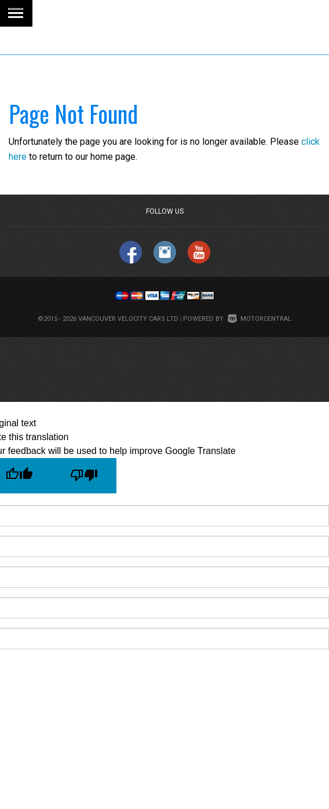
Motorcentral (259, 319)
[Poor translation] (84, 475)
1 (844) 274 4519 (141, 63)
